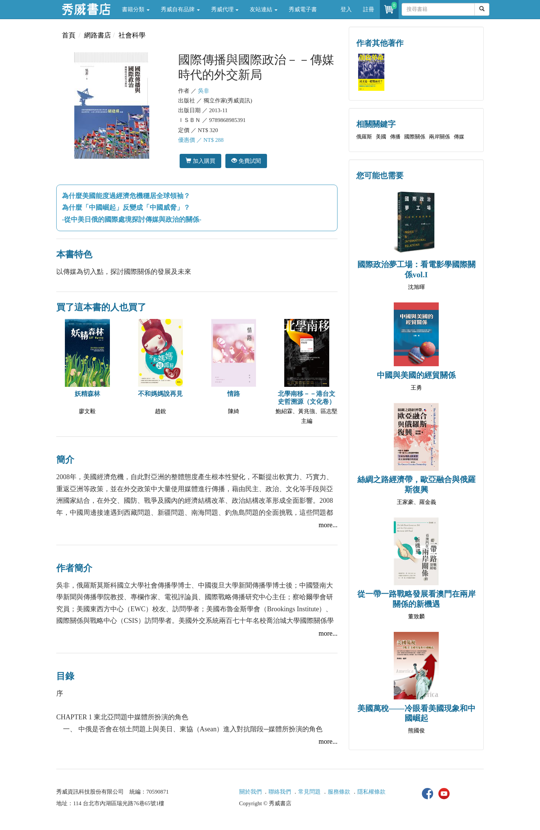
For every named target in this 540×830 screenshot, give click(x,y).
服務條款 (339, 792)
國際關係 (414, 137)
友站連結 (264, 9)
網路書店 (97, 35)
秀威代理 (225, 9)
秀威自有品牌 (180, 9)
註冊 (368, 9)
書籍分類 (136, 9)
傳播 (395, 137)
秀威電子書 (303, 9)
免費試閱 (246, 161)
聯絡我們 (279, 792)
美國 (381, 137)
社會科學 (132, 35)
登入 (346, 9)
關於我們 (250, 792)
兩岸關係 (439, 137)
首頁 (68, 35)
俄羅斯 (364, 137)
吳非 (203, 91)
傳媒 (459, 137)
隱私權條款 (371, 792)
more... (328, 525)
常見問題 (309, 792)
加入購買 (200, 161)
